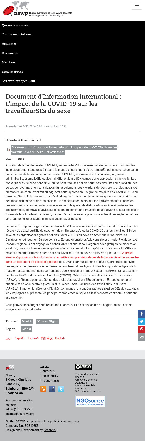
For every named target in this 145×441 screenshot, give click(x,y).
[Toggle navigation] (136, 6)
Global (26, 329)
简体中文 (47, 338)
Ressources (10, 53)
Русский (33, 338)
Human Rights (47, 321)
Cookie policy (49, 375)
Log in (44, 366)
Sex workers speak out (18, 81)
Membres (9, 62)
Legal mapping (12, 72)
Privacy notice (49, 380)
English (60, 338)
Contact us (47, 371)
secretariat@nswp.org (20, 413)
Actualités (9, 44)
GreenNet (50, 430)
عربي (9, 338)
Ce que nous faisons (16, 34)
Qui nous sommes (15, 25)
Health (27, 321)
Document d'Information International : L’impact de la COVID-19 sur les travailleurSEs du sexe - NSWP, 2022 (64, 150)
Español (19, 338)
